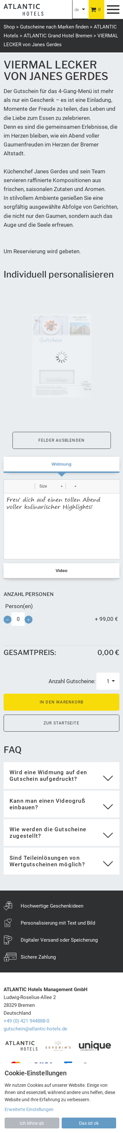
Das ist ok (89, 1123)
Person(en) (19, 606)
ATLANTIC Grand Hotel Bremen (58, 36)
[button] (11, 486)
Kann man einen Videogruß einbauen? (47, 804)
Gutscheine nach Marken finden (54, 27)
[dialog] (61, 1098)
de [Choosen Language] (76, 9)
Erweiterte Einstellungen (29, 1109)
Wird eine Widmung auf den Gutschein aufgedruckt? (48, 775)
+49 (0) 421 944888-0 (26, 1021)
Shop (9, 27)
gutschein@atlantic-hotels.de (35, 1029)
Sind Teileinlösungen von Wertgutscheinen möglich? (47, 861)
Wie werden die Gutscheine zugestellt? (48, 832)
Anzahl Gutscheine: (72, 681)
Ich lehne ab (32, 1123)
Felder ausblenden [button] (61, 440)
